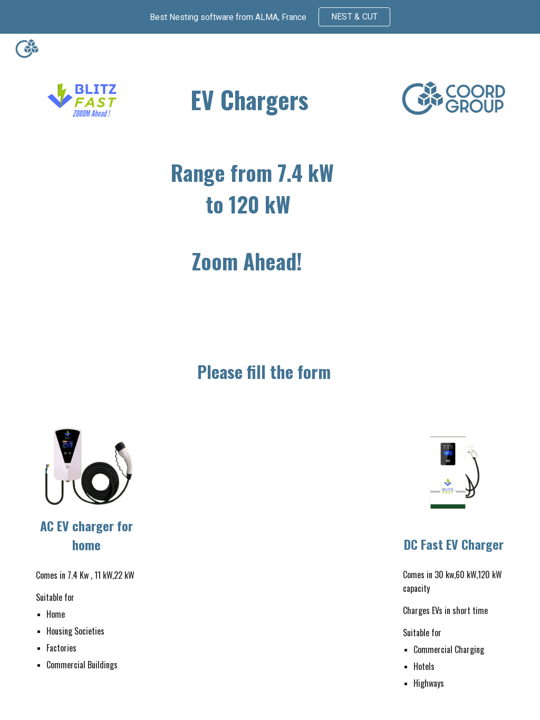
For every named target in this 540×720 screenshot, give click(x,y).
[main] (249, 100)
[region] (270, 17)
